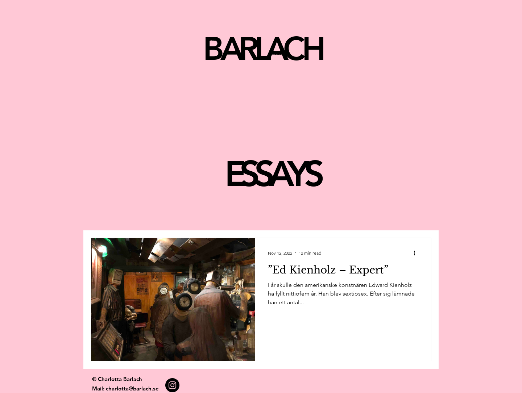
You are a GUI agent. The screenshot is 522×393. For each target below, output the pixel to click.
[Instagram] (172, 385)
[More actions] (417, 252)
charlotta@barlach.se (132, 388)
